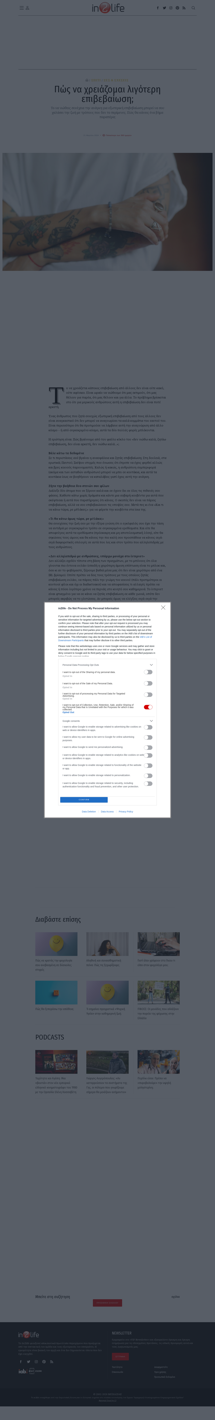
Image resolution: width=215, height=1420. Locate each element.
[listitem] (107, 664)
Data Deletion (89, 812)
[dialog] (107, 710)
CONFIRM (85, 799)
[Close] (164, 608)
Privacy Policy (126, 812)
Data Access (107, 812)
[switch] (148, 671)
